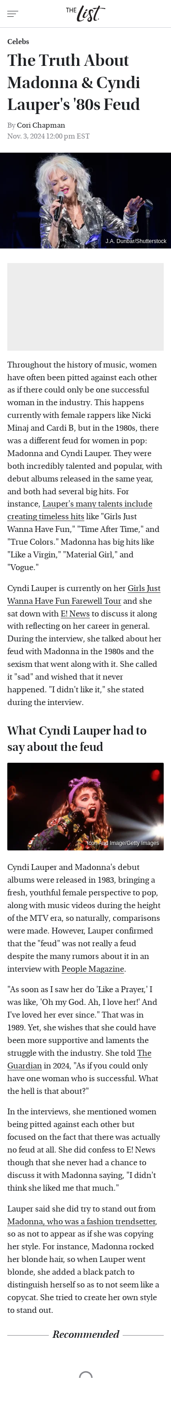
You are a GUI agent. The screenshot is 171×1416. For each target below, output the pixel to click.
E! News (75, 614)
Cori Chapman (41, 125)
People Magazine (93, 969)
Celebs (18, 41)
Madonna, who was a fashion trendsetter (81, 1222)
